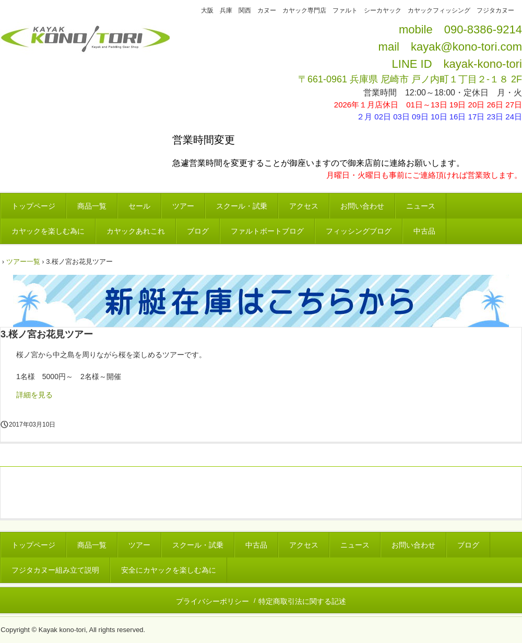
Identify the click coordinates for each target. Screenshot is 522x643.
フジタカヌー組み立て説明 (55, 570)
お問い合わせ (362, 206)
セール (139, 206)
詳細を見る (34, 395)
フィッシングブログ (359, 231)
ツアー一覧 (23, 261)
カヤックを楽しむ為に (48, 231)
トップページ (33, 206)
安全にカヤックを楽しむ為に (168, 570)
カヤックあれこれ (135, 231)
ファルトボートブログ (267, 231)
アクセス (303, 206)
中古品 (424, 231)
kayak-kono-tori (483, 63)
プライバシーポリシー (212, 601)
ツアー (183, 206)
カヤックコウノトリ (85, 48)
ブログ (198, 231)
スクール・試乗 (241, 206)
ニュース (420, 206)
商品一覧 (91, 206)
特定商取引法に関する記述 (302, 601)
